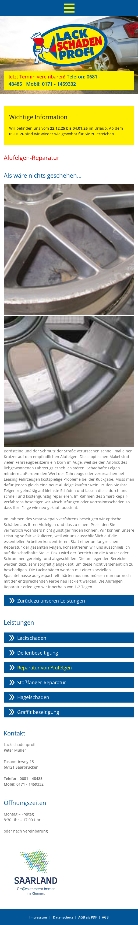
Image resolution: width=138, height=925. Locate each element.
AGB (105, 917)
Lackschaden (31, 638)
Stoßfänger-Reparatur (41, 682)
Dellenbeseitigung (37, 652)
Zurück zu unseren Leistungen (51, 600)
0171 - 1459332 (49, 84)
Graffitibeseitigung (38, 712)
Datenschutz (63, 917)
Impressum (38, 917)
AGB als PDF (87, 917)
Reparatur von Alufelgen (44, 667)
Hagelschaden (33, 697)
